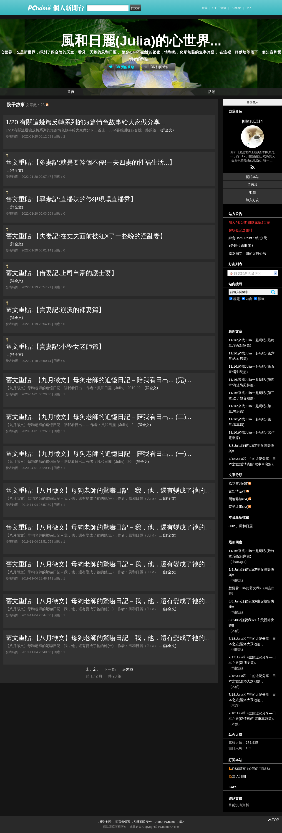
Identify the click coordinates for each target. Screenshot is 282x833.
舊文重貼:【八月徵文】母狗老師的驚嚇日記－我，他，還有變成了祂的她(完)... (109, 490)
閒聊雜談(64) (238, 499)
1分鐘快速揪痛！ (241, 246)
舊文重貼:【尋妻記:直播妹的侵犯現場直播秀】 (71, 199)
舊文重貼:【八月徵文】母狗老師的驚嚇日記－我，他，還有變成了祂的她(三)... (109, 564)
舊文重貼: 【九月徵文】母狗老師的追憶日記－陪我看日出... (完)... (98, 380)
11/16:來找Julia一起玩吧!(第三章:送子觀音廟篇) (251, 395)
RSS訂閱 (239, 768)
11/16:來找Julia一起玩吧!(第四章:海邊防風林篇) (251, 382)
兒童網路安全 (143, 821)
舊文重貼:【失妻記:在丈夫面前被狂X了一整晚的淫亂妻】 (86, 236)
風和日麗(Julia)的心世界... (141, 40)
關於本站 (252, 177)
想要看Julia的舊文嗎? (245, 588)
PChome (236, 8)
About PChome (166, 821)
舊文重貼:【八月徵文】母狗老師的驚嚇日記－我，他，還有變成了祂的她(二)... (109, 601)
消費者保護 (122, 821)
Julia (232, 526)
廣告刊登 (106, 821)
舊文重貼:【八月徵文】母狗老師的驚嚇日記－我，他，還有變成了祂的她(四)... (109, 527)
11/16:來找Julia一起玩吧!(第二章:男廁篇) (251, 408)
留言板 (252, 184)
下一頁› (110, 669)
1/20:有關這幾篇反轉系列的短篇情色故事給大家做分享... (85, 122)
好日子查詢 (219, 8)
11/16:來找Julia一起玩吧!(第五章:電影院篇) (251, 369)
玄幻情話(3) (237, 491)
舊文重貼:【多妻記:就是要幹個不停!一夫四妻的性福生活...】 (91, 162)
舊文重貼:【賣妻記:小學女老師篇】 (55, 346)
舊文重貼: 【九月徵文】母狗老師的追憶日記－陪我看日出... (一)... (98, 453)
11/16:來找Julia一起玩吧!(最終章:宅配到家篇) (251, 342)
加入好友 (252, 200)
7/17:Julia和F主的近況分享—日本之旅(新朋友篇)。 (252, 660)
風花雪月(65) (238, 483)
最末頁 (127, 669)
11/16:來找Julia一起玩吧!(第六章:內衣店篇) (251, 356)
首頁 (70, 92)
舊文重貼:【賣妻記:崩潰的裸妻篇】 (55, 309)
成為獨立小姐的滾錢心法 (247, 253)
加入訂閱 (239, 776)
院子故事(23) (238, 507)
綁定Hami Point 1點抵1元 (248, 238)
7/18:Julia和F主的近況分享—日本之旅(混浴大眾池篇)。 (252, 641)
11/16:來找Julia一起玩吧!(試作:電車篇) (252, 435)
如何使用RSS (258, 768)
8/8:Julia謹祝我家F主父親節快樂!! (251, 448)
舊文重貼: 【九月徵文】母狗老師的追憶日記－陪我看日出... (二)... (98, 416)
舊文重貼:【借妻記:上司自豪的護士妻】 (62, 272)
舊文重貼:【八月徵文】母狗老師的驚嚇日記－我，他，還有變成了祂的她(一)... (109, 637)
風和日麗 (246, 526)
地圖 (252, 192)
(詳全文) (167, 130)
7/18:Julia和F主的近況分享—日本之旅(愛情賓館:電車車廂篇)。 (252, 461)
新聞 (204, 8)
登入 (249, 8)
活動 (211, 92)
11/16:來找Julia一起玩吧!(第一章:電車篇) (251, 422)
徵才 (182, 821)
